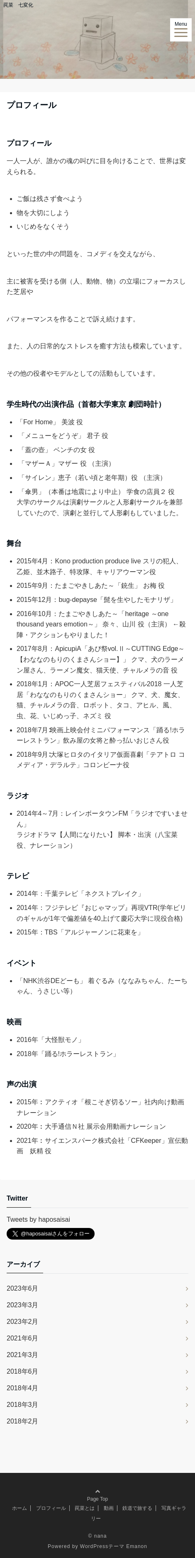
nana (100, 1536)
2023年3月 (23, 1305)
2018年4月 (23, 1388)
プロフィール (51, 1508)
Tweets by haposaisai (38, 1219)
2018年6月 (23, 1371)
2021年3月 (23, 1354)
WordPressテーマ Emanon (113, 1546)
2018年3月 (23, 1404)
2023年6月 (23, 1288)
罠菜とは (85, 1508)
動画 (109, 1508)
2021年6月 (23, 1338)
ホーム (19, 1508)
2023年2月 (23, 1321)
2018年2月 (23, 1421)
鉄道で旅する (137, 1508)
